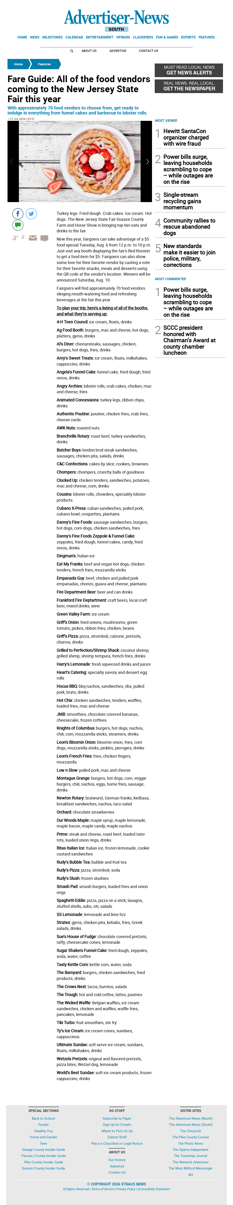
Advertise (117, 50)
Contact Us (148, 50)
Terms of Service (102, 1189)
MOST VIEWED (166, 120)
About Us (89, 50)
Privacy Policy (126, 1189)
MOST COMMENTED (170, 279)
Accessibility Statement (154, 1189)
